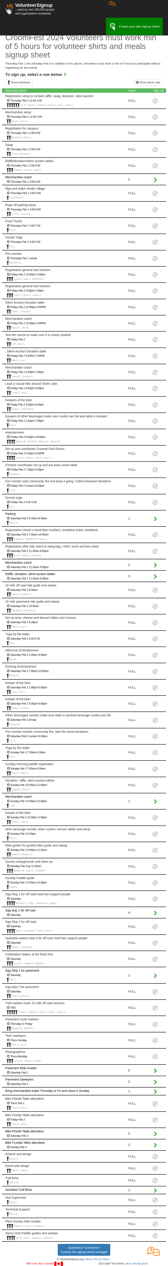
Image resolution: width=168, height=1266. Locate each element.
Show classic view (148, 82)
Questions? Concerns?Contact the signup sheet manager (84, 1250)
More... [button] (107, 1259)
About (88, 1259)
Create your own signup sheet (134, 26)
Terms (97, 1259)
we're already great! (136, 1263)
